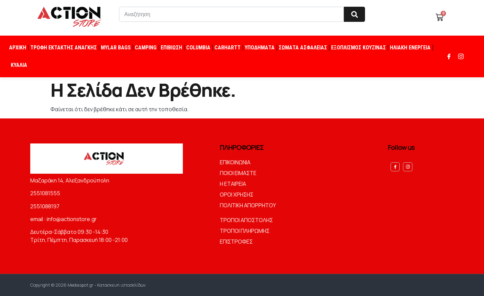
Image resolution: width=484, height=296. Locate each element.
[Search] (354, 14)
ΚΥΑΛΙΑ (19, 65)
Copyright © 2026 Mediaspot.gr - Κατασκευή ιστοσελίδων (88, 285)
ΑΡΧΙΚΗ (17, 47)
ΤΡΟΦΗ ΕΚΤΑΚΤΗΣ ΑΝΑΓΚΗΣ (63, 47)
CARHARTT (227, 47)
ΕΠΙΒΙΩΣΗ (171, 47)
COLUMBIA (198, 47)
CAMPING (146, 47)
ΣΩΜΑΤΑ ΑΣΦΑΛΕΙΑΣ (303, 47)
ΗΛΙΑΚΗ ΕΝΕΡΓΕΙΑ (410, 47)
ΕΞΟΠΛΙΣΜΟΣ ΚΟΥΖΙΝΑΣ (358, 47)
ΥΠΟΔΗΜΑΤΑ (260, 47)
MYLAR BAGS (116, 47)
